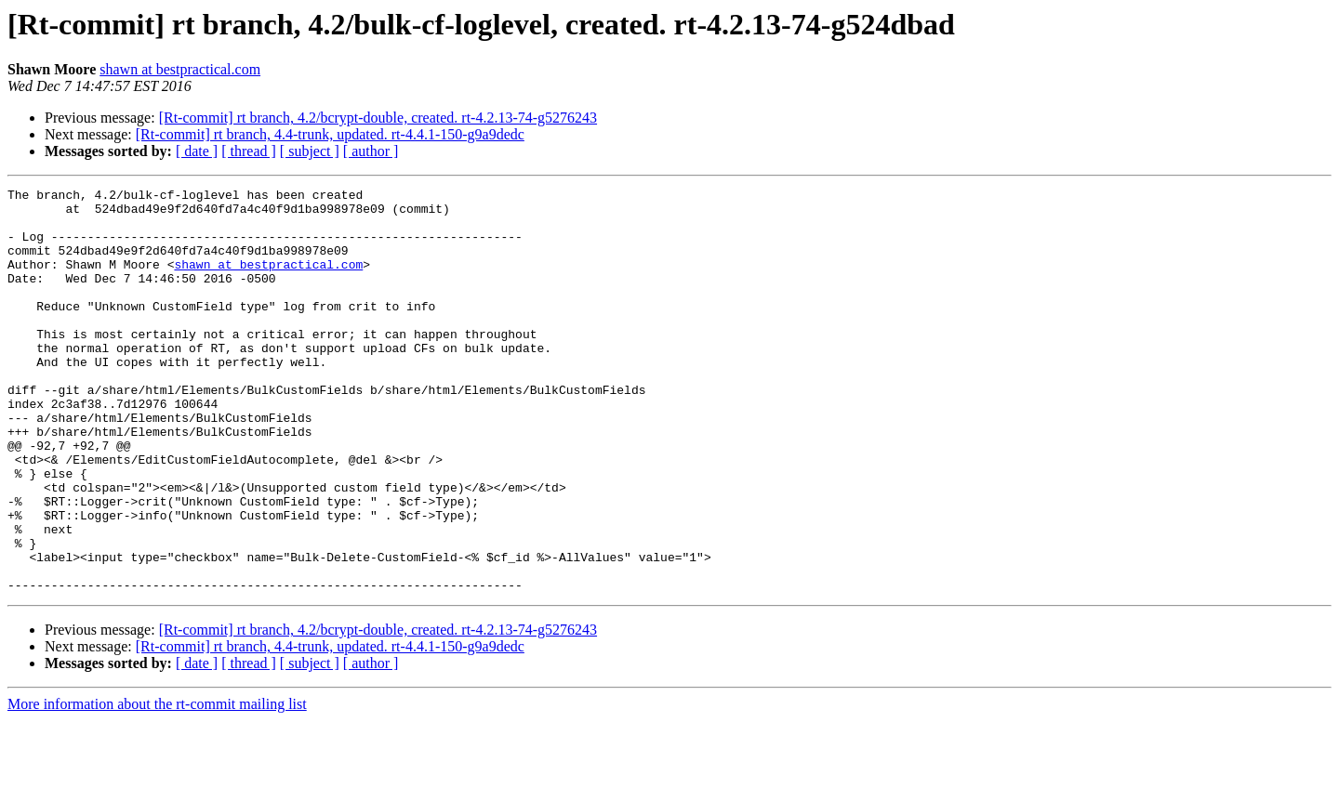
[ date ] (197, 151)
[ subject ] (309, 151)
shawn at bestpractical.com (179, 69)
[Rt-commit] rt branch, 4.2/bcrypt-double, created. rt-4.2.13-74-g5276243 (378, 117)
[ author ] (371, 151)
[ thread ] (248, 151)
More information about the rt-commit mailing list (157, 785)
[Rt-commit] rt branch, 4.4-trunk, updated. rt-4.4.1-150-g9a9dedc (330, 134)
